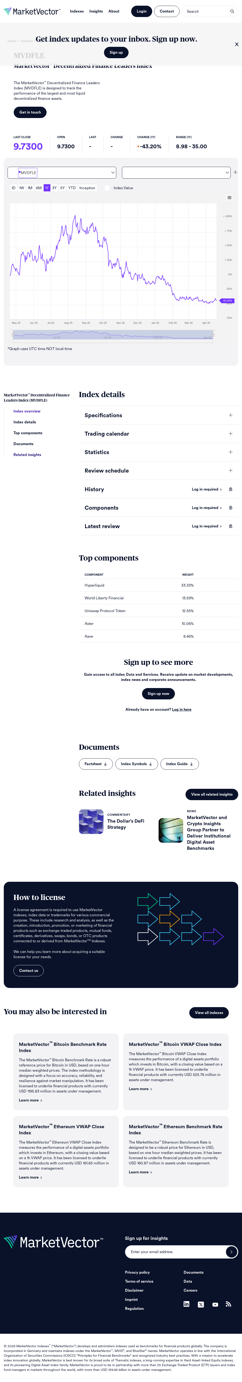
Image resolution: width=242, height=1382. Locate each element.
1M (30, 188)
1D (14, 188)
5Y (62, 188)
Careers (190, 1290)
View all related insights (212, 794)
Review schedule (107, 471)
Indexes (77, 11)
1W (21, 188)
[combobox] (62, 173)
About (113, 11)
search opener (232, 11)
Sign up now (158, 694)
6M (39, 188)
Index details (24, 422)
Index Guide (179, 764)
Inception (87, 188)
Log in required (207, 489)
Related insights (27, 455)
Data (188, 1281)
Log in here (181, 709)
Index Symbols (136, 764)
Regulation (134, 1309)
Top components (27, 433)
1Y (47, 188)
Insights (96, 11)
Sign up (116, 52)
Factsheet (96, 764)
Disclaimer (134, 1290)
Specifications (103, 415)
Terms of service (139, 1281)
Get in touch (30, 112)
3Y (54, 188)
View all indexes (209, 1013)
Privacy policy (137, 1272)
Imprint (131, 1300)
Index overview (26, 411)
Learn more (31, 1100)
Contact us (28, 971)
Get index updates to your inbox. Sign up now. (116, 39)
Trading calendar (107, 434)
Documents (23, 444)
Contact (167, 11)
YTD (72, 188)
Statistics (97, 452)
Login (142, 11)
